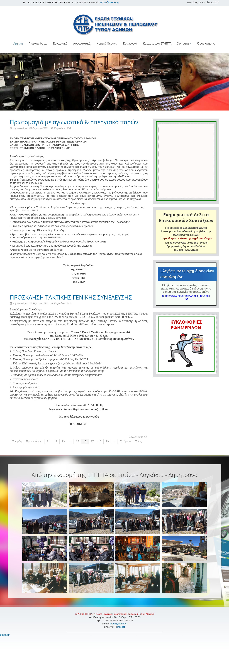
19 (107, 441)
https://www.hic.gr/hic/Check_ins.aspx (186, 297)
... (70, 441)
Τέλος (138, 441)
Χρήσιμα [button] (184, 43)
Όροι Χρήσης (206, 43)
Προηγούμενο (34, 441)
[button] (114, 51)
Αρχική (18, 43)
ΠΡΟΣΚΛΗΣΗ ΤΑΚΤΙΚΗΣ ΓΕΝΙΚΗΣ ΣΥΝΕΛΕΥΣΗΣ (71, 297)
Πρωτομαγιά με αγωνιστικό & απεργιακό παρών (74, 122)
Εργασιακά (60, 43)
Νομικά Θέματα (106, 43)
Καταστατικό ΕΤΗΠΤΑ (157, 43)
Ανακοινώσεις (38, 43)
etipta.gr (5, 634)
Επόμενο (125, 441)
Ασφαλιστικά (81, 43)
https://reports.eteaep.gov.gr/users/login (186, 238)
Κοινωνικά (130, 43)
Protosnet (120, 627)
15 (77, 441)
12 (55, 441)
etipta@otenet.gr (110, 2)
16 (84, 441)
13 (63, 441)
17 (92, 441)
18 (99, 441)
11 (48, 441)
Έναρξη (17, 441)
